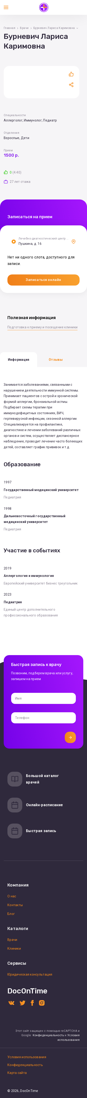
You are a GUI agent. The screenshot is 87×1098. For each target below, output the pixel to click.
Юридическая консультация (29, 974)
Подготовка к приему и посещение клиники (42, 327)
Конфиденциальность (48, 1035)
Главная (9, 28)
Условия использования (26, 1057)
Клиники (14, 948)
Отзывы (56, 359)
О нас (11, 896)
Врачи (24, 28)
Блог (11, 913)
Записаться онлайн (43, 280)
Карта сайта (17, 1072)
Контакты (15, 905)
